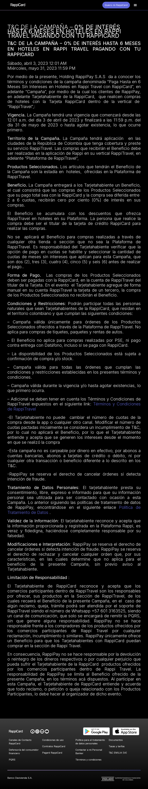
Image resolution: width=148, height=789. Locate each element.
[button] (135, 5)
